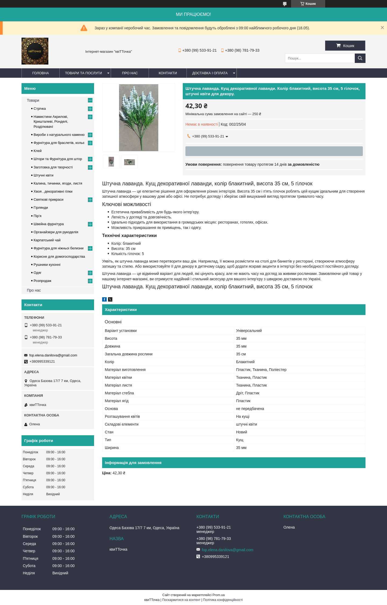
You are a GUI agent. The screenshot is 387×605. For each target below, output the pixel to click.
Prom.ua (219, 595)
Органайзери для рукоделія (56, 232)
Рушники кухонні (47, 265)
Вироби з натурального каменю (59, 135)
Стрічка (40, 109)
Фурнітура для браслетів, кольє (59, 143)
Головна (40, 73)
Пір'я (37, 216)
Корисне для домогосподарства (59, 256)
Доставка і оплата (210, 73)
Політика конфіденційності (223, 600)
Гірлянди (41, 208)
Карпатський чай (47, 240)
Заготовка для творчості (53, 167)
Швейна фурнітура (49, 224)
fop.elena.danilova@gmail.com (53, 355)
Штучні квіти (43, 175)
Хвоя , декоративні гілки (53, 191)
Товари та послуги (83, 73)
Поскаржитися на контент (181, 600)
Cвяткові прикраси (48, 199)
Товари (33, 100)
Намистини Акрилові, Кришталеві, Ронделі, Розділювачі (51, 121)
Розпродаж (42, 281)
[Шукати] (360, 58)
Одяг (37, 273)
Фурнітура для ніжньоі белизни (59, 248)
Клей (38, 151)
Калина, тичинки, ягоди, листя (58, 183)
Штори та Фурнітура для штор (58, 159)
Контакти (168, 73)
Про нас (130, 73)
